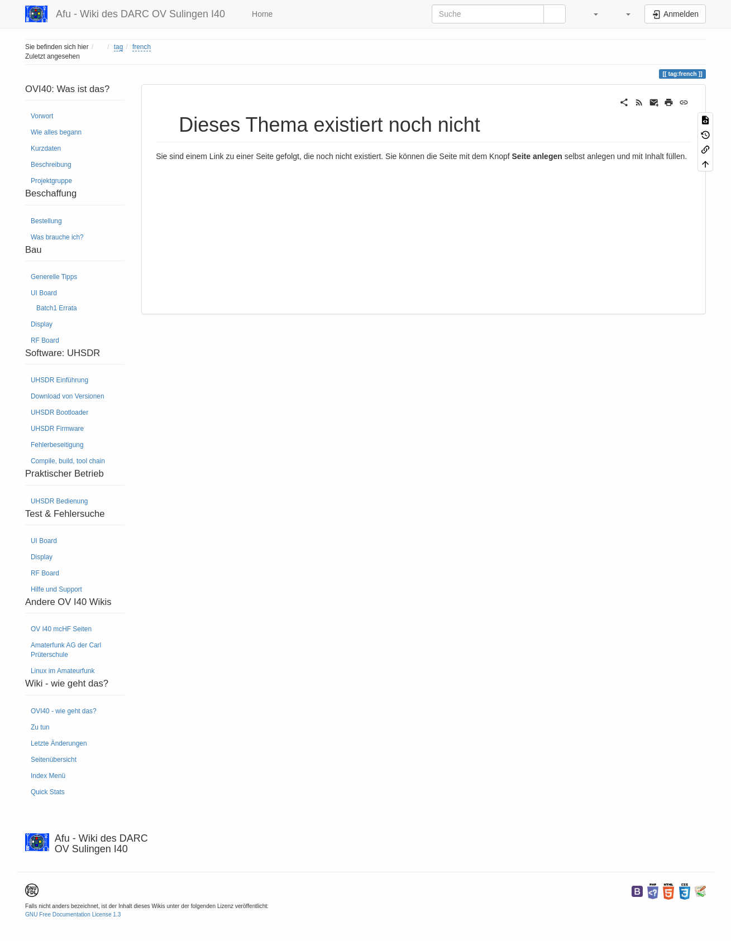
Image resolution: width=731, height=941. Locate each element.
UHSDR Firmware (57, 429)
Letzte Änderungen (59, 743)
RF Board (45, 340)
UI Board (44, 293)
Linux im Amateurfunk (62, 671)
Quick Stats (48, 792)
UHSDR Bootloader (59, 412)
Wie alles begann (56, 132)
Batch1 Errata (56, 308)
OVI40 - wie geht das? (64, 711)
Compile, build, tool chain (68, 461)
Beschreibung (51, 165)
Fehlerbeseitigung (57, 445)
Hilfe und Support (56, 589)
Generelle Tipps (54, 277)
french (141, 47)
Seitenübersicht (54, 760)
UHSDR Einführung (59, 380)
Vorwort (42, 116)
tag (118, 47)
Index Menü (48, 776)
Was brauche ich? (57, 237)
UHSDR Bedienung (59, 501)
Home (261, 13)
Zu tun (40, 727)
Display (41, 324)
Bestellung (46, 221)
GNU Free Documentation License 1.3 (73, 914)
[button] (590, 14)
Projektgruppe (51, 181)
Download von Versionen (67, 396)
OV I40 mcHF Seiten (61, 629)
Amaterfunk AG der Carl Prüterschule (66, 650)
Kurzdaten (46, 148)
